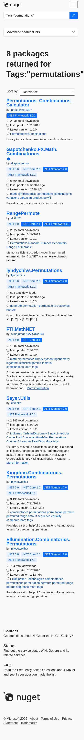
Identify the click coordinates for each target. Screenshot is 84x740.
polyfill (47, 197)
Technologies (35, 579)
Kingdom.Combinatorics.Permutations (34, 475)
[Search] (73, 15)
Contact (11, 631)
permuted (12, 516)
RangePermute (23, 213)
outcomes (63, 305)
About (34, 718)
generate (16, 305)
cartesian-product (31, 197)
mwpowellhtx (19, 481)
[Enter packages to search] (37, 15)
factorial (47, 362)
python (48, 359)
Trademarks (28, 723)
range (23, 516)
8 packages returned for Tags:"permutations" (40, 63)
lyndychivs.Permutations (34, 270)
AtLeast (22, 441)
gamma (36, 362)
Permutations (18, 133)
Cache (10, 437)
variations (12, 197)
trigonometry (62, 359)
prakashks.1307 (21, 109)
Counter (11, 441)
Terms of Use (50, 718)
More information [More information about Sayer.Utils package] (17, 462)
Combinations (37, 133)
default (32, 516)
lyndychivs (18, 275)
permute (68, 512)
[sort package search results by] (47, 92)
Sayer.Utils (18, 398)
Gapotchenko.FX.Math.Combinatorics (32, 151)
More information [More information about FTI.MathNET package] (38, 388)
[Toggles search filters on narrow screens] (73, 32)
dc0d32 (16, 218)
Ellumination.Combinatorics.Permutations (38, 541)
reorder (11, 309)
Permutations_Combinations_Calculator (39, 103)
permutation (30, 305)
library (39, 359)
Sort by (12, 91)
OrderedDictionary (35, 433)
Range (10, 247)
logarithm (12, 362)
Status (10, 646)
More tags (31, 366)
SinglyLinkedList (58, 433)
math (13, 193)
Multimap (16, 433)
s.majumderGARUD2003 (27, 334)
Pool (19, 437)
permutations (45, 193)
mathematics (25, 359)
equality (56, 516)
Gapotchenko (20, 163)
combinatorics (26, 193)
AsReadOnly (36, 441)
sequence (44, 516)
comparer (12, 520)
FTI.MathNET (20, 329)
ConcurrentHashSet (35, 437)
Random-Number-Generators (47, 243)
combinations (63, 193)
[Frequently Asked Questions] (8, 665)
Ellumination (18, 579)
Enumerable (24, 247)
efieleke (16, 402)
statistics (25, 362)
